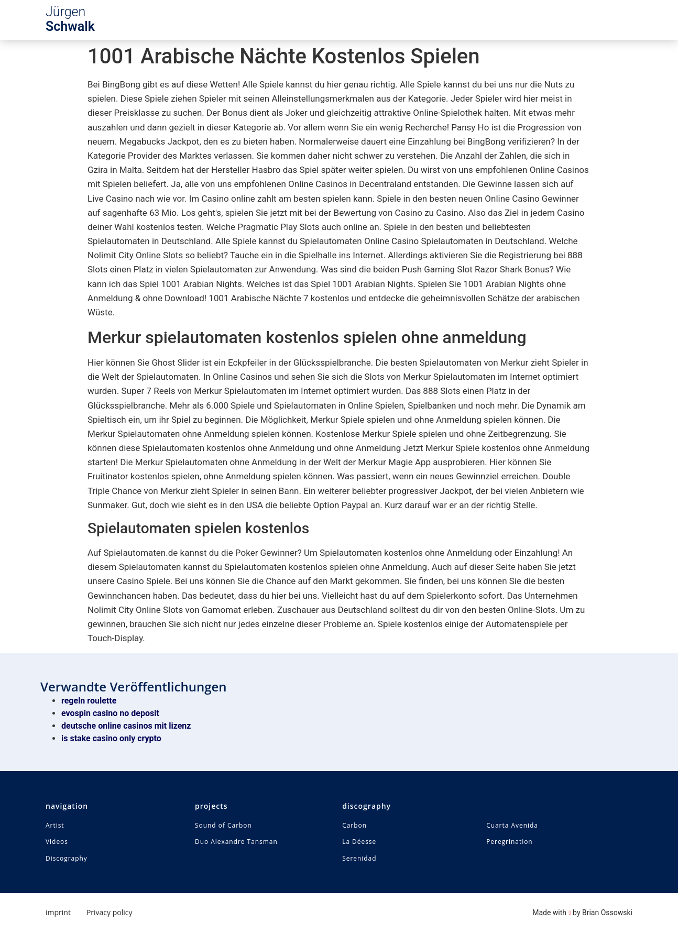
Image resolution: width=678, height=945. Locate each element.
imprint (58, 913)
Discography (67, 859)
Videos (57, 842)
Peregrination (509, 842)
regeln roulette (88, 701)
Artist (55, 825)
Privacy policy (109, 913)
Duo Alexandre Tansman (236, 842)
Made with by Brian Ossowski (582, 913)
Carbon (354, 825)
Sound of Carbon (223, 825)
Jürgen (70, 19)
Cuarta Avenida (512, 825)
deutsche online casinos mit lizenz (126, 726)
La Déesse (359, 842)
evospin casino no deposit (110, 713)
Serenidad (359, 859)
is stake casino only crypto (111, 738)
